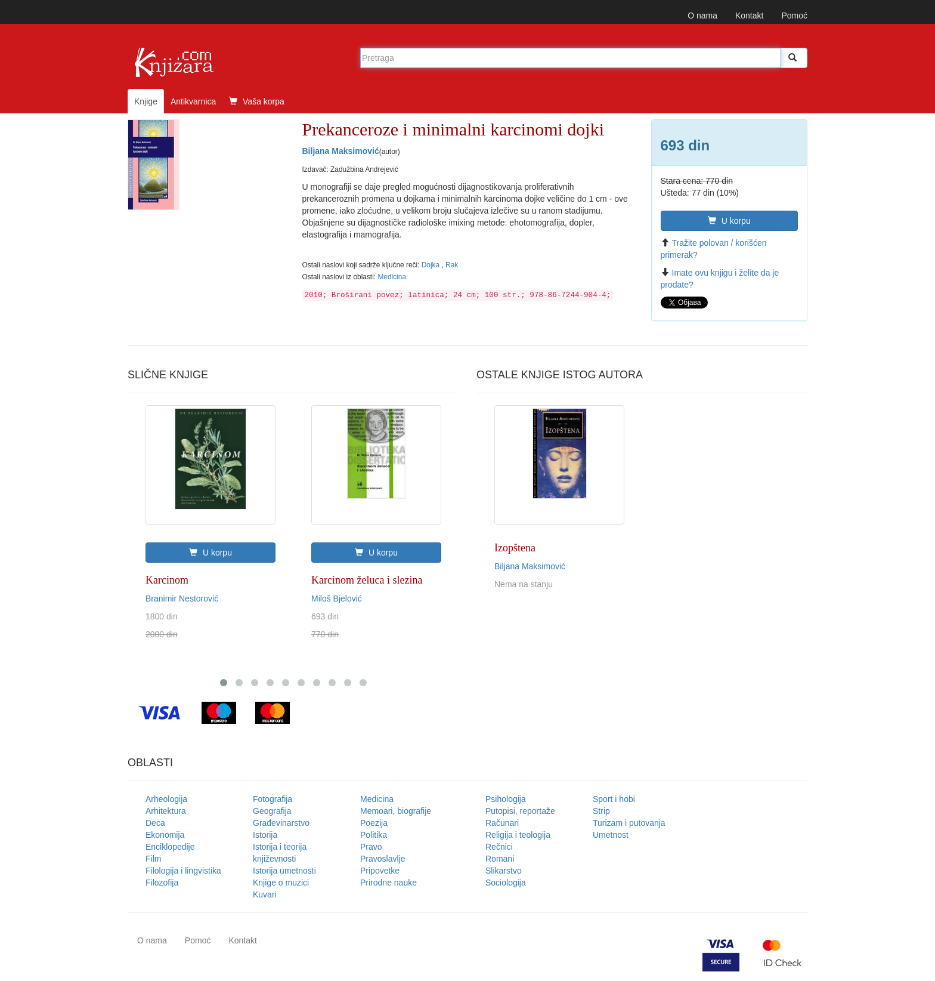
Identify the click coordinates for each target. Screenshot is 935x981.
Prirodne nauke (388, 882)
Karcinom (166, 580)
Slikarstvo (503, 870)
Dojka (432, 265)
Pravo (371, 847)
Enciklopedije (170, 847)
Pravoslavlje (382, 858)
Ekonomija (164, 835)
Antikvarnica (193, 101)
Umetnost (611, 835)
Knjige (145, 101)
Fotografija (272, 799)
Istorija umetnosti (284, 870)
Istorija (265, 835)
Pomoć (794, 15)
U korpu (729, 221)
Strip (601, 811)
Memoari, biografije (395, 811)
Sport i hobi (614, 799)
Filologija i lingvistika (183, 870)
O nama (702, 15)
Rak (451, 265)
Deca (155, 823)
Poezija (374, 823)
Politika (373, 835)
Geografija (272, 811)
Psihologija (505, 799)
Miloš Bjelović (336, 598)
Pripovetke (380, 870)
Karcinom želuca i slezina (366, 580)
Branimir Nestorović (181, 598)
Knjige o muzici (281, 882)
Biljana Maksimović (340, 151)
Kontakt (749, 15)
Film (153, 858)
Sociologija (505, 882)
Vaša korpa (256, 101)
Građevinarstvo (281, 823)
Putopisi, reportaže (520, 811)
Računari (502, 823)
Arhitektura (165, 811)
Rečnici (499, 847)
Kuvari (265, 894)
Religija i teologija (517, 835)
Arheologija (166, 799)
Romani (499, 858)
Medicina (391, 277)
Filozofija (161, 882)
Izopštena (514, 548)
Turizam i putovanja (629, 823)
